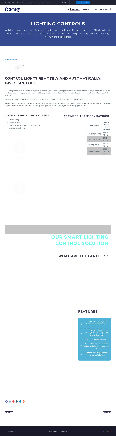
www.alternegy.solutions (43, 3)
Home (67, 9)
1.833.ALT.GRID (10, 3)
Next (107, 413)
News (95, 9)
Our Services (53, 431)
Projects (64, 431)
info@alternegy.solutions (26, 3)
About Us (85, 9)
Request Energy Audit (83, 3)
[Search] (111, 9)
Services (75, 9)
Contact (103, 9)
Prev (8, 413)
